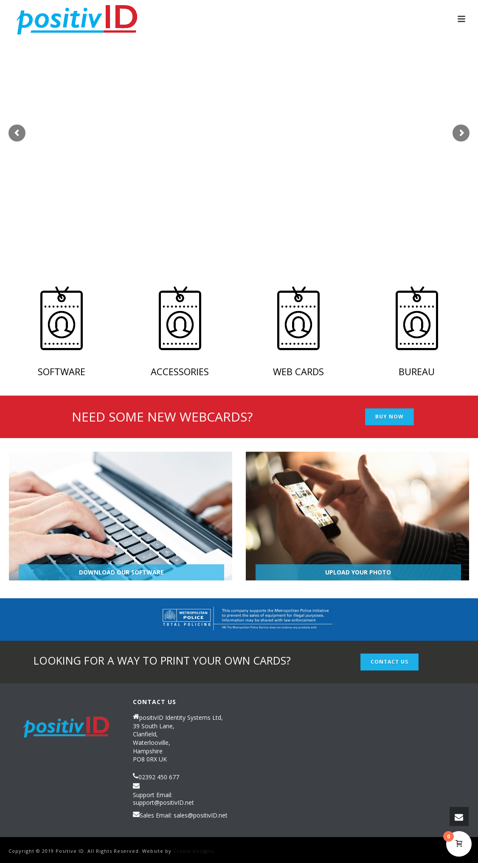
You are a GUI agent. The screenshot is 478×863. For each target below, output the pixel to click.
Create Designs (193, 851)
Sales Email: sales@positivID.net (184, 815)
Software (61, 371)
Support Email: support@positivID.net (163, 798)
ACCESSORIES (180, 371)
